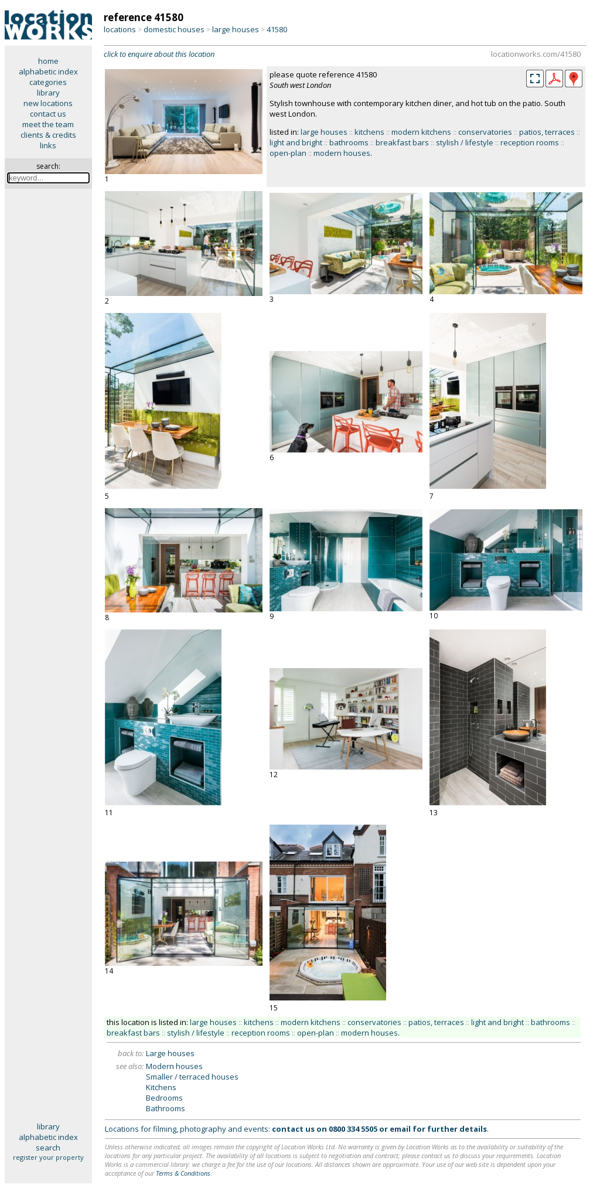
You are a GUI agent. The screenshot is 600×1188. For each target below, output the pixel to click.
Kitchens (161, 1087)
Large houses (170, 1053)
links (48, 145)
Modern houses (174, 1066)
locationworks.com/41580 (536, 54)
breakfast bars (402, 142)
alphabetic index (48, 71)
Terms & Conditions (183, 1173)
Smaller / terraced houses (192, 1076)
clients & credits (48, 135)
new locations (48, 103)
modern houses (341, 153)
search (48, 1147)
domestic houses (174, 29)
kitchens (369, 132)
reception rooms (529, 142)
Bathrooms (165, 1108)
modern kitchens (421, 132)
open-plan (288, 153)
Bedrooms (164, 1097)
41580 (277, 29)
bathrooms (349, 142)
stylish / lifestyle (464, 142)
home (48, 61)
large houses (235, 29)
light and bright (296, 142)
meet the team (48, 124)
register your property (48, 1157)
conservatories (485, 132)
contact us (48, 113)
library (48, 92)
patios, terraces (547, 132)
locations (120, 29)
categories (48, 82)
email (400, 1129)
